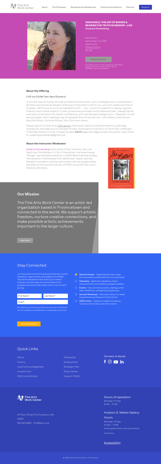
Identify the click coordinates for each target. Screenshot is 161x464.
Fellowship (70, 357)
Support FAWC (72, 376)
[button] (25, 240)
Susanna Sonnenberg (37, 149)
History (21, 362)
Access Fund (24, 371)
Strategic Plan (71, 366)
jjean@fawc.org (90, 68)
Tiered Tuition (92, 47)
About (20, 357)
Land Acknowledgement (30, 366)
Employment (71, 362)
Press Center (71, 371)
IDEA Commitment (27, 376)
